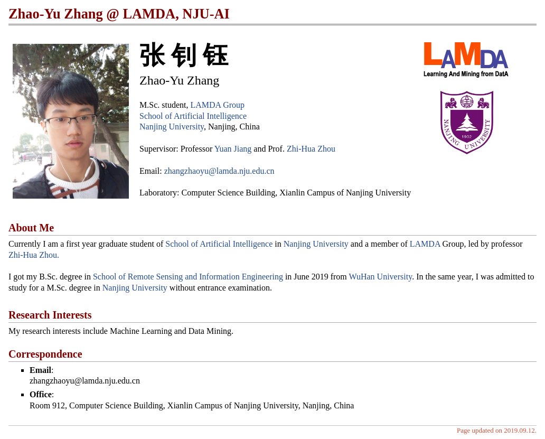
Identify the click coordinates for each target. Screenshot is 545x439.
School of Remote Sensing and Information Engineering (188, 276)
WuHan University (380, 276)
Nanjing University (171, 126)
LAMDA (425, 243)
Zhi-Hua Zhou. (33, 254)
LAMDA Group (217, 104)
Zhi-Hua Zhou (311, 148)
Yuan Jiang (233, 148)
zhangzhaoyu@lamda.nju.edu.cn (219, 170)
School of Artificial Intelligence (193, 115)
